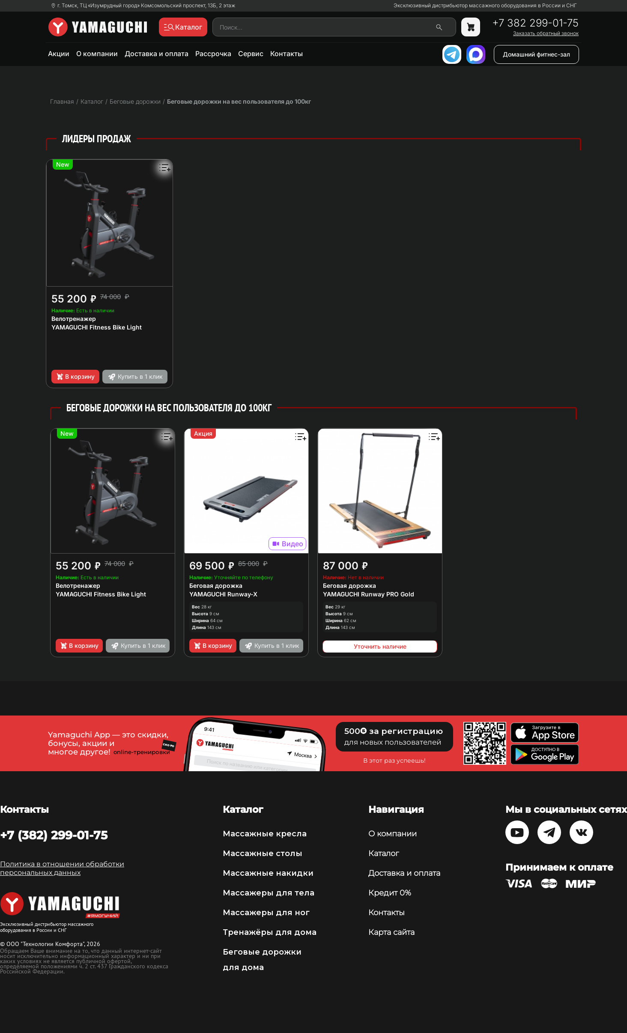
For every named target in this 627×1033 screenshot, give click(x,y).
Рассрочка (213, 53)
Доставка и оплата (156, 53)
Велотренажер (73, 318)
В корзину (75, 376)
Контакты (286, 53)
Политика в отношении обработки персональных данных (62, 868)
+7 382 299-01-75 (535, 23)
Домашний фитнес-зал (536, 54)
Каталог (383, 853)
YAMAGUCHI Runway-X (223, 594)
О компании (97, 53)
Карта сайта (391, 932)
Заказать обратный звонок (546, 33)
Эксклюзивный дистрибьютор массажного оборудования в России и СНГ (485, 6)
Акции (58, 53)
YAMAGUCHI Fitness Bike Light (96, 327)
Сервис (250, 53)
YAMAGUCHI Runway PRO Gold (368, 594)
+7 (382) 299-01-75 (53, 835)
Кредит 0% (389, 893)
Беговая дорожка (215, 585)
